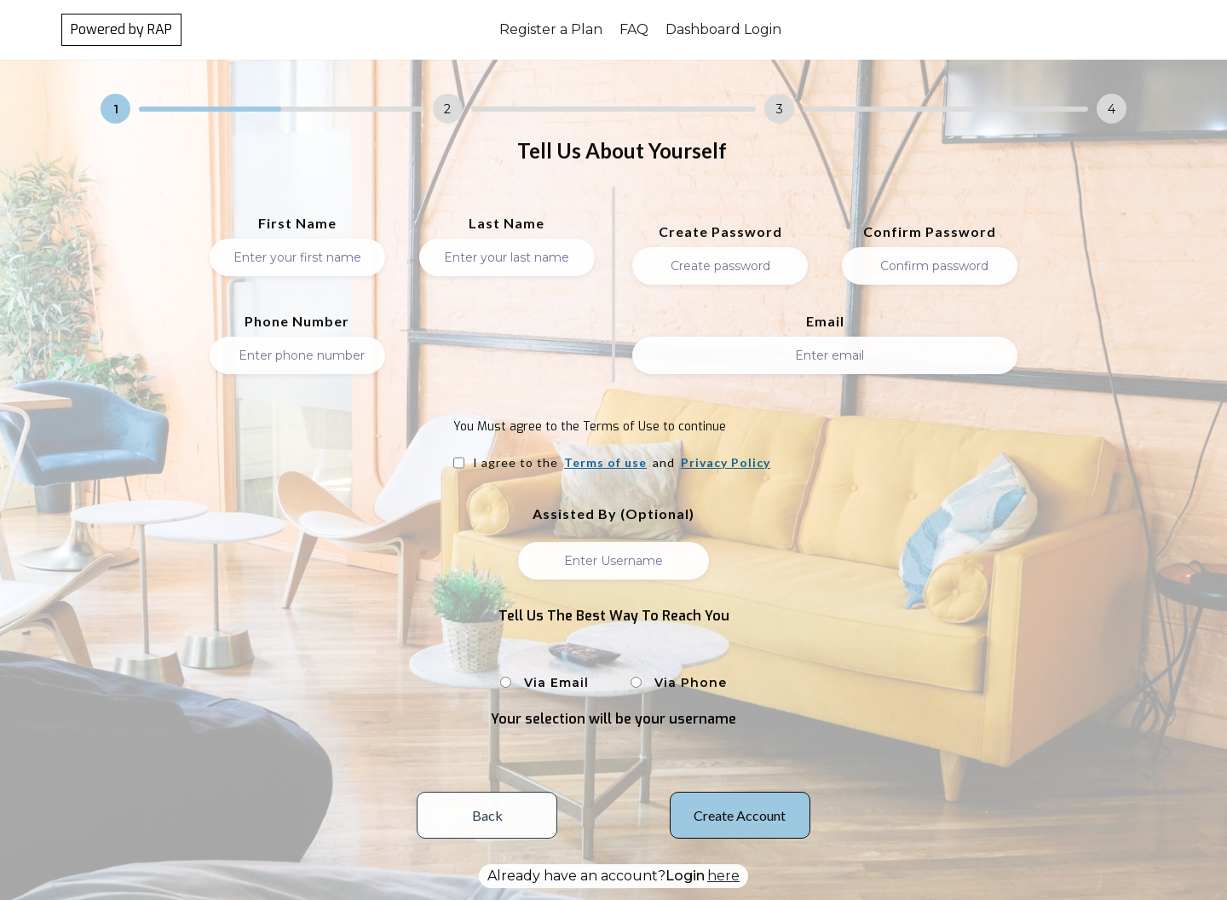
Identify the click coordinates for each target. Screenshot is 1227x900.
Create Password (720, 232)
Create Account (740, 815)
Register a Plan (550, 29)
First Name (297, 223)
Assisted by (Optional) (613, 514)
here (723, 876)
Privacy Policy (725, 463)
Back (487, 815)
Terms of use (605, 463)
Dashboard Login (723, 29)
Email (825, 321)
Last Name (506, 223)
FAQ (633, 29)
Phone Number (297, 321)
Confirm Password (929, 232)
